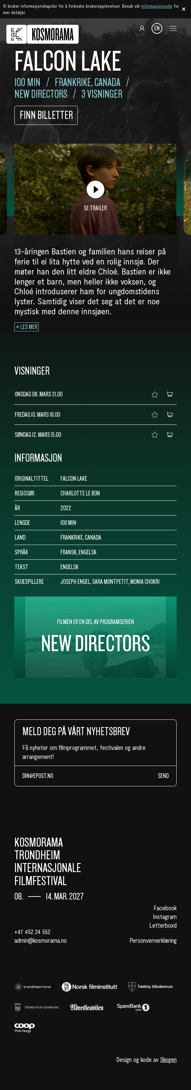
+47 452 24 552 (32, 931)
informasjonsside (156, 6)
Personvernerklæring (153, 940)
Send (163, 776)
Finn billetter (46, 115)
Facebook (165, 908)
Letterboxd (163, 925)
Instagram (165, 916)
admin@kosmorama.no (40, 940)
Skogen (168, 1059)
